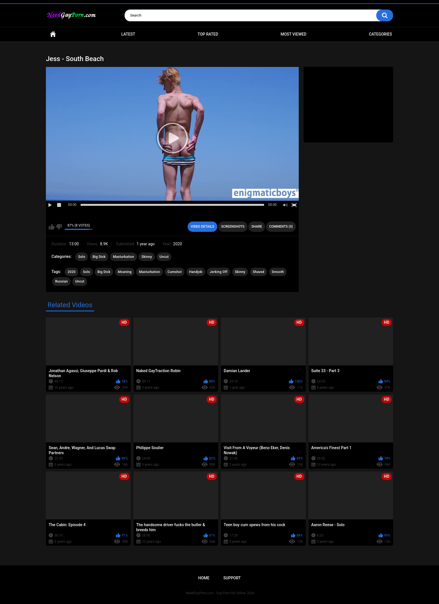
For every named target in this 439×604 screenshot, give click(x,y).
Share (256, 226)
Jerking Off (218, 272)
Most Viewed (293, 34)
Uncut (164, 257)
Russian (61, 281)
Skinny (146, 257)
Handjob (195, 272)
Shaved (258, 272)
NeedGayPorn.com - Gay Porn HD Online (216, 593)
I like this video (52, 227)
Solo (81, 257)
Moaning (125, 272)
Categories (380, 34)
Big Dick (99, 257)
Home (53, 34)
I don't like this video (59, 227)
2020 (71, 272)
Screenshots (232, 226)
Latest (128, 34)
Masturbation (123, 257)
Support (232, 578)
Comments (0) (281, 226)
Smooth (278, 272)
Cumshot (174, 272)
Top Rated (208, 34)
